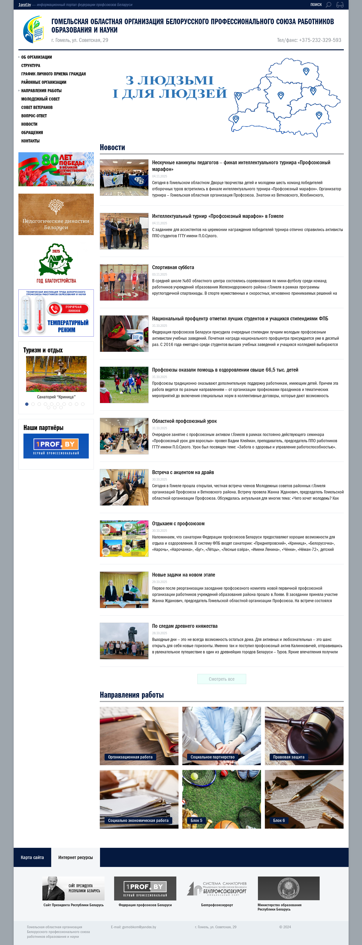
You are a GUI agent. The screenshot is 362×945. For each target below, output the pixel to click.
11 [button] (48, 407)
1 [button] (26, 404)
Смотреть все (221, 679)
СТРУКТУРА (30, 65)
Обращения (32, 132)
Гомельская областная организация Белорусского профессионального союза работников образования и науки (192, 25)
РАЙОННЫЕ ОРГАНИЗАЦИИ (43, 82)
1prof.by (24, 4)
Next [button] (85, 373)
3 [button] (39, 404)
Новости (29, 124)
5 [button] (51, 404)
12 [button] (54, 407)
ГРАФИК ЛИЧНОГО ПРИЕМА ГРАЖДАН (53, 73)
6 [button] (58, 404)
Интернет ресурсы (75, 857)
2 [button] (33, 404)
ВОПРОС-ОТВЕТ (34, 115)
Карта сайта (32, 857)
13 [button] (61, 407)
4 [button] (45, 404)
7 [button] (64, 404)
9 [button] (76, 404)
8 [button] (70, 404)
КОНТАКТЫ (30, 140)
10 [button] (82, 404)
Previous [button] (28, 373)
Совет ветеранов (37, 107)
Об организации (36, 57)
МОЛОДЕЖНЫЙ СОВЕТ (40, 99)
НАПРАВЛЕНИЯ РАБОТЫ (41, 90)
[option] (56, 378)
